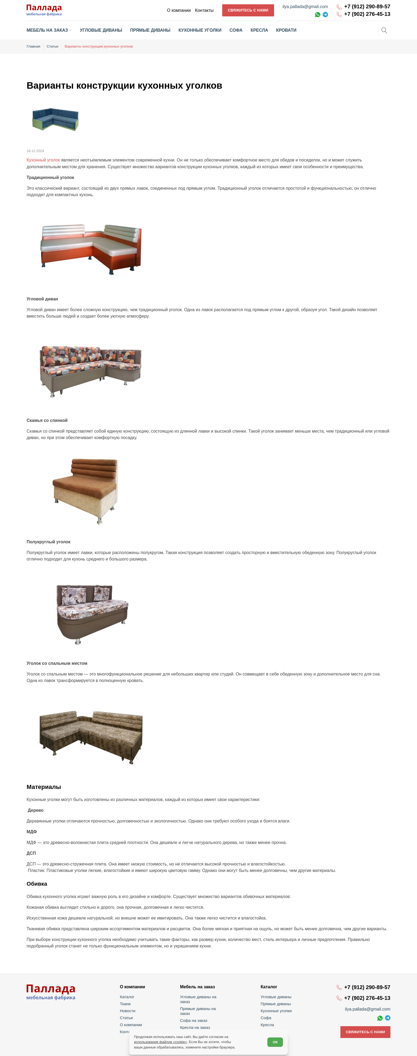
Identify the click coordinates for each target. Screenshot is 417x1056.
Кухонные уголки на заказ (203, 1024)
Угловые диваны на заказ (203, 996)
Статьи (127, 1017)
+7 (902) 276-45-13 (367, 14)
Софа (266, 1017)
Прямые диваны (275, 1003)
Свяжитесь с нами (248, 10)
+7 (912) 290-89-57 (367, 6)
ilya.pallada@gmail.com (305, 6)
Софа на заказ (194, 1010)
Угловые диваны (275, 996)
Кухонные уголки (275, 1010)
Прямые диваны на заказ (203, 1003)
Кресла (267, 1024)
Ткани (126, 1003)
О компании (131, 1024)
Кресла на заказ (195, 1017)
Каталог (128, 996)
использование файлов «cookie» (161, 1041)
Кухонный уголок (43, 159)
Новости (128, 1010)
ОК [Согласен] (274, 1041)
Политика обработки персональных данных (357, 1048)
